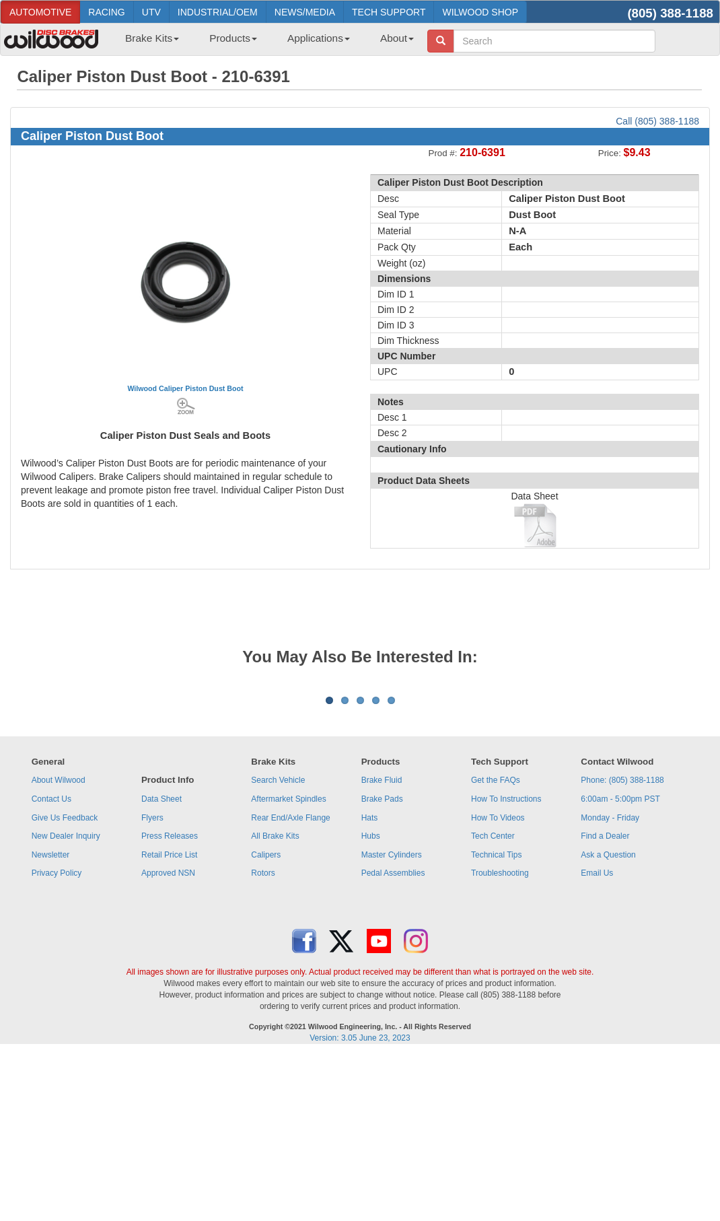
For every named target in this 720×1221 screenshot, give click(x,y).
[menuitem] (147, 42)
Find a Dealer (605, 1003)
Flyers (152, 984)
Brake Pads (382, 966)
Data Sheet (161, 966)
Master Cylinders (391, 1021)
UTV (151, 12)
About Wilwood (58, 947)
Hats (369, 984)
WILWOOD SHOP (480, 12)
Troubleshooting (500, 1040)
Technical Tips (496, 1021)
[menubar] (264, 42)
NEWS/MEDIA (305, 12)
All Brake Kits (275, 1003)
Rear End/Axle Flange (290, 984)
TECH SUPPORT (388, 12)
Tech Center (493, 1003)
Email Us (597, 1040)
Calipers (266, 1021)
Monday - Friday (610, 984)
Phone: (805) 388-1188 (622, 947)
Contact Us (51, 966)
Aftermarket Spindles (288, 966)
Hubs (370, 1003)
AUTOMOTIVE (40, 12)
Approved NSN (168, 1040)
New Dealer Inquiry (66, 1003)
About (397, 38)
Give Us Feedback (65, 984)
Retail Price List (169, 1021)
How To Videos (498, 984)
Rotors (263, 1040)
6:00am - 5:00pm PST (620, 966)
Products (233, 38)
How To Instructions (506, 966)
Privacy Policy (57, 1040)
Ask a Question (608, 1021)
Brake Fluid (381, 947)
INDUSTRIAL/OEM (218, 12)
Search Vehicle (278, 947)
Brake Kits (152, 38)
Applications (318, 38)
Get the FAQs (495, 947)
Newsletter (51, 1021)
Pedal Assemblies (393, 1040)
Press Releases (169, 1003)
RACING (106, 12)
